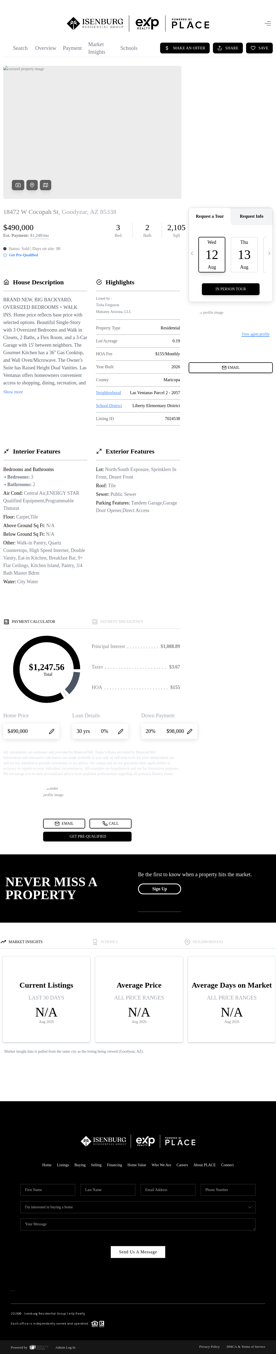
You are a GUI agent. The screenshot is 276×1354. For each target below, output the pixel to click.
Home (46, 1165)
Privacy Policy (209, 1347)
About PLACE (205, 1165)
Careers (182, 1165)
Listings (63, 1165)
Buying (79, 1165)
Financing (114, 1165)
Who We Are (161, 1165)
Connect (227, 1165)
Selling (96, 1165)
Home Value (136, 1165)
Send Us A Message (138, 1252)
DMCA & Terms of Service (246, 1347)
